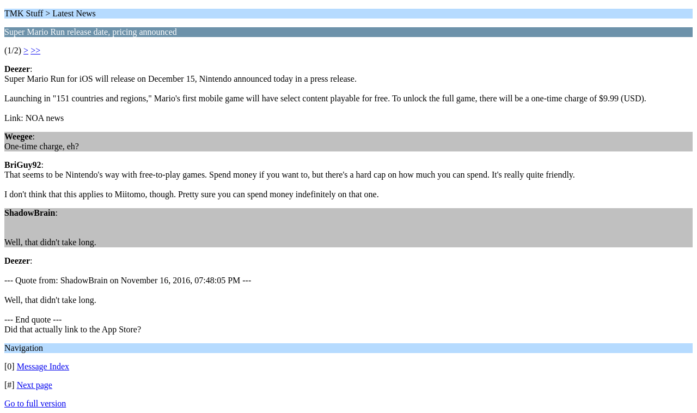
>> (35, 50)
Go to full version (35, 403)
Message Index (43, 366)
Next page (34, 385)
